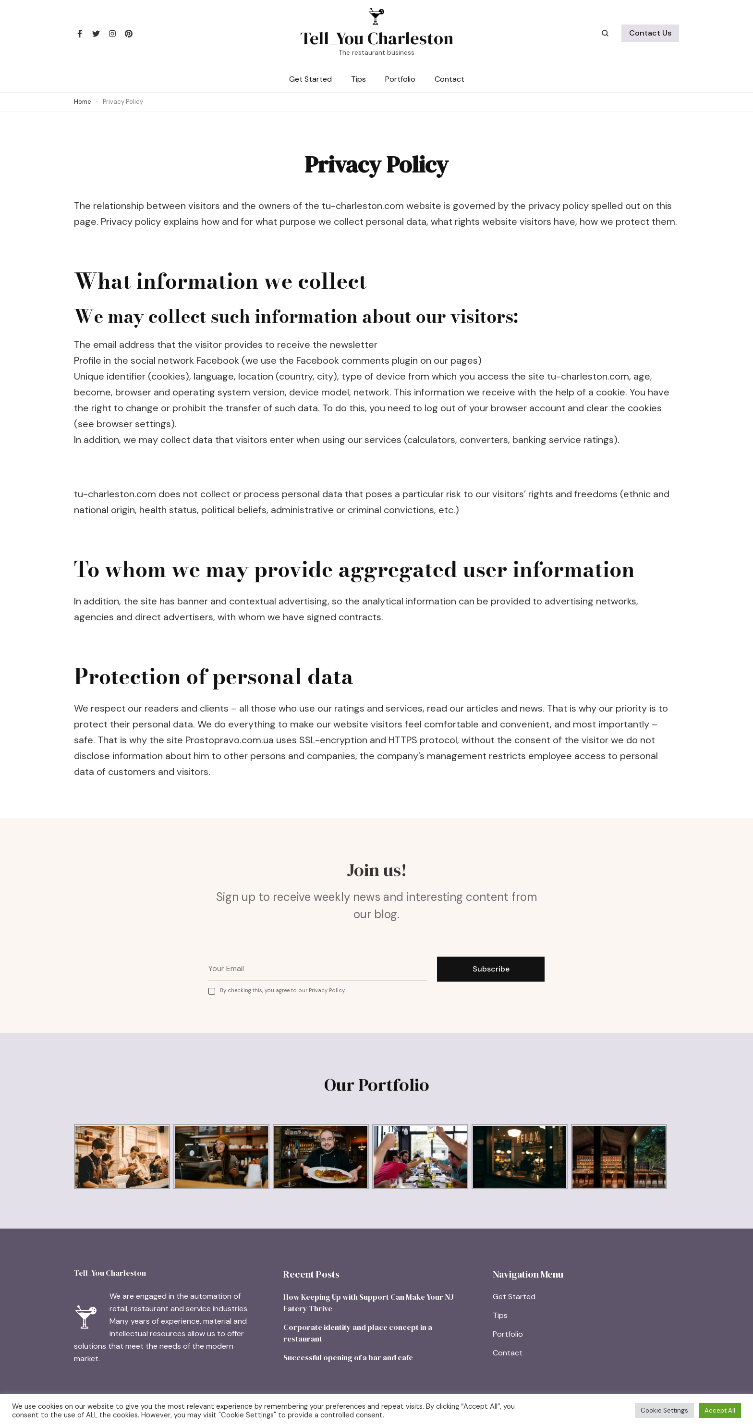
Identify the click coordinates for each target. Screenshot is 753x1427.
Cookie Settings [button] (664, 1410)
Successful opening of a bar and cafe (348, 1357)
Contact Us (650, 33)
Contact (449, 79)
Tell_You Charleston (376, 38)
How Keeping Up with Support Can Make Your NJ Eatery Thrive (368, 1303)
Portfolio (400, 79)
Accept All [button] (719, 1410)
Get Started (310, 79)
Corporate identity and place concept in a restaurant (357, 1333)
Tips (358, 79)
